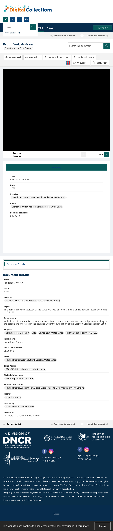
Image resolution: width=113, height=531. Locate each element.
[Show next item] (106, 155)
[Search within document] (106, 46)
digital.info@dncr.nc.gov (88, 456)
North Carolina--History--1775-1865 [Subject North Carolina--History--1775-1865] (81, 333)
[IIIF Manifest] (100, 63)
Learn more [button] (82, 526)
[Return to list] (17, 424)
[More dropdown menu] (102, 27)
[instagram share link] (51, 451)
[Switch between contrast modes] (26, 19)
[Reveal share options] (12, 19)
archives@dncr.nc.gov (51, 458)
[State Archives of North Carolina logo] (58, 438)
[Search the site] (45, 27)
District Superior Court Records (18, 48)
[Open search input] (5, 19)
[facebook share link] (44, 451)
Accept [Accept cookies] (102, 526)
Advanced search (12, 32)
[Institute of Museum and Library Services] (21, 459)
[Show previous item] (83, 155)
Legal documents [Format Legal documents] (13, 397)
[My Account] (19, 19)
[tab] (56, 168)
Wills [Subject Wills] (34, 333)
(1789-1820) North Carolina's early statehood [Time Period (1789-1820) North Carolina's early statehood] (25, 369)
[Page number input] (92, 155)
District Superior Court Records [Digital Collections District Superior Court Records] (19, 379)
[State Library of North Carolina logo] (93, 437)
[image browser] (15, 155)
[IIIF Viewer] (80, 63)
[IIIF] (68, 62)
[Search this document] (85, 46)
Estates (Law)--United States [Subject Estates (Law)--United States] (51, 333)
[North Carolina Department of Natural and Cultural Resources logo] (17, 441)
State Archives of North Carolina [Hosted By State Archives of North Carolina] (19, 407)
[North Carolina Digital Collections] (28, 8)
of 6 (101, 154)
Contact (56, 514)
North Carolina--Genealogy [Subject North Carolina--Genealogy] (17, 333)
